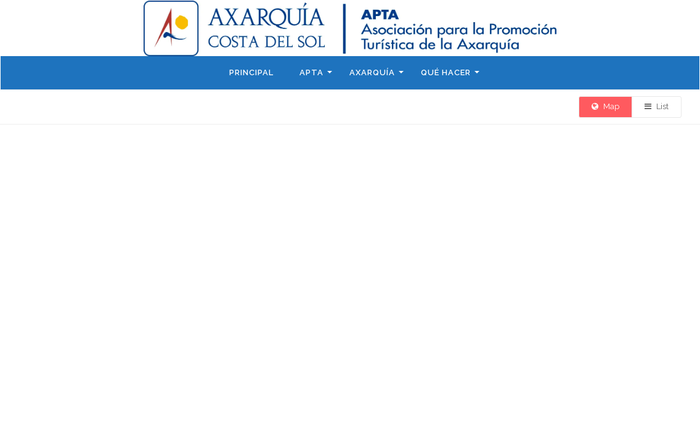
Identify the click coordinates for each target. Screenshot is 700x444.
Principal (251, 72)
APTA (311, 72)
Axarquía (372, 72)
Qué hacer (446, 72)
